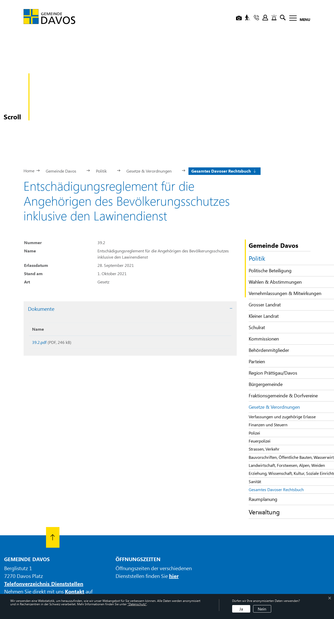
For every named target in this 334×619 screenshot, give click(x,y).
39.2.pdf (39, 298)
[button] (63, 126)
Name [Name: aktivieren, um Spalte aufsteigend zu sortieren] (38, 285)
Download (194, 299)
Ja (241, 609)
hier (174, 531)
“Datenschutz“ (137, 604)
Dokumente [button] (41, 264)
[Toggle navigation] (298, 19)
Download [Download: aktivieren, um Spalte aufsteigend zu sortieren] (170, 285)
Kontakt (74, 547)
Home (29, 126)
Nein (262, 609)
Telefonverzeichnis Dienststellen (43, 539)
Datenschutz (203, 579)
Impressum (179, 579)
